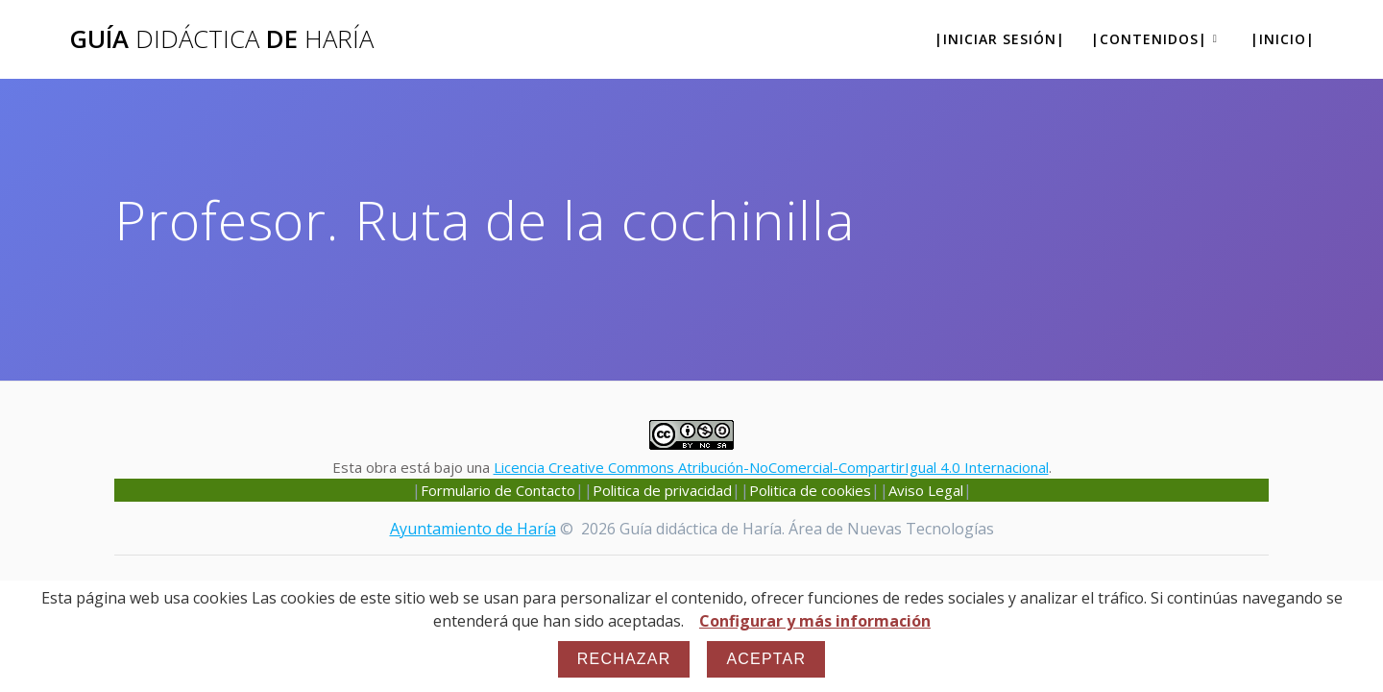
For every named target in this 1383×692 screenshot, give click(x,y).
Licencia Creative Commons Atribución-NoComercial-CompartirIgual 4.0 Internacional (771, 467)
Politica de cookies (810, 490)
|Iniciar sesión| (999, 39)
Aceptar (766, 659)
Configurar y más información (815, 620)
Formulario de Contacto (498, 490)
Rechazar (624, 659)
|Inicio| (1282, 39)
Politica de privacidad (662, 490)
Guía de (221, 39)
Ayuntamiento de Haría (473, 528)
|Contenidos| (1149, 39)
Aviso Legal (925, 490)
